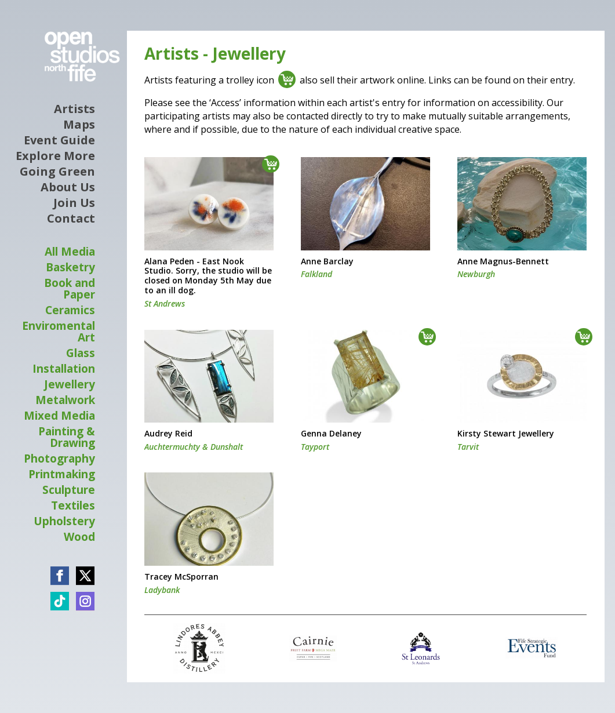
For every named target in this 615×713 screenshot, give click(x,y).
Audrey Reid (168, 434)
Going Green (57, 171)
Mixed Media (59, 415)
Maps (79, 124)
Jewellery (69, 384)
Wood (79, 536)
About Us (68, 187)
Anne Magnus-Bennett (503, 262)
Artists (74, 109)
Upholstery (64, 521)
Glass (80, 353)
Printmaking (61, 474)
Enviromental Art (58, 331)
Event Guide (59, 140)
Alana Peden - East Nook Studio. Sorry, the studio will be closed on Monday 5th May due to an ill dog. (208, 276)
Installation (63, 368)
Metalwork (65, 400)
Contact (71, 218)
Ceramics (70, 310)
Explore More (55, 155)
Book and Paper (69, 288)
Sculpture (68, 489)
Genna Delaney (331, 434)
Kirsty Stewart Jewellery (505, 434)
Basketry (70, 267)
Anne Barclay (327, 262)
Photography (59, 458)
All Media (70, 251)
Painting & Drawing (66, 437)
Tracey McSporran (181, 577)
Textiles (73, 505)
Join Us (74, 202)
